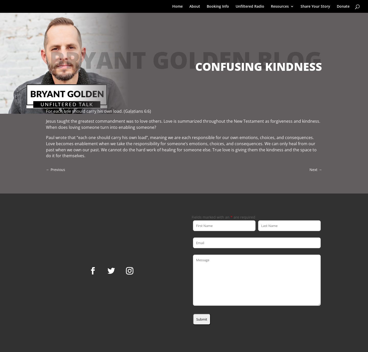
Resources (280, 7)
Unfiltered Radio (250, 7)
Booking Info (218, 7)
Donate (343, 7)
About (194, 7)
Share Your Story (315, 7)
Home (177, 7)
